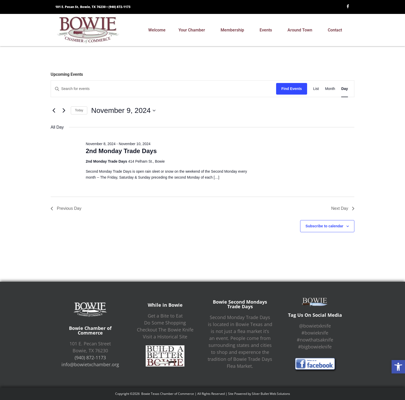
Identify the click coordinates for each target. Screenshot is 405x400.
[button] (398, 366)
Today (79, 110)
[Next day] (64, 110)
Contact (336, 30)
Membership (234, 30)
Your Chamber (193, 30)
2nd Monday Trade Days (121, 150)
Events (267, 30)
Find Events (291, 89)
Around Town (301, 30)
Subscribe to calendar (324, 226)
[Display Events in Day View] (344, 89)
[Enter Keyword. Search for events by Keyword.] (163, 89)
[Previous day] (54, 110)
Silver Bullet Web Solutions (271, 393)
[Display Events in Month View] (330, 89)
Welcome (157, 30)
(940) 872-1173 (119, 7)
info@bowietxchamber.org (90, 364)
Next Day (342, 208)
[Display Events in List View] (316, 89)
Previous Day (66, 208)
